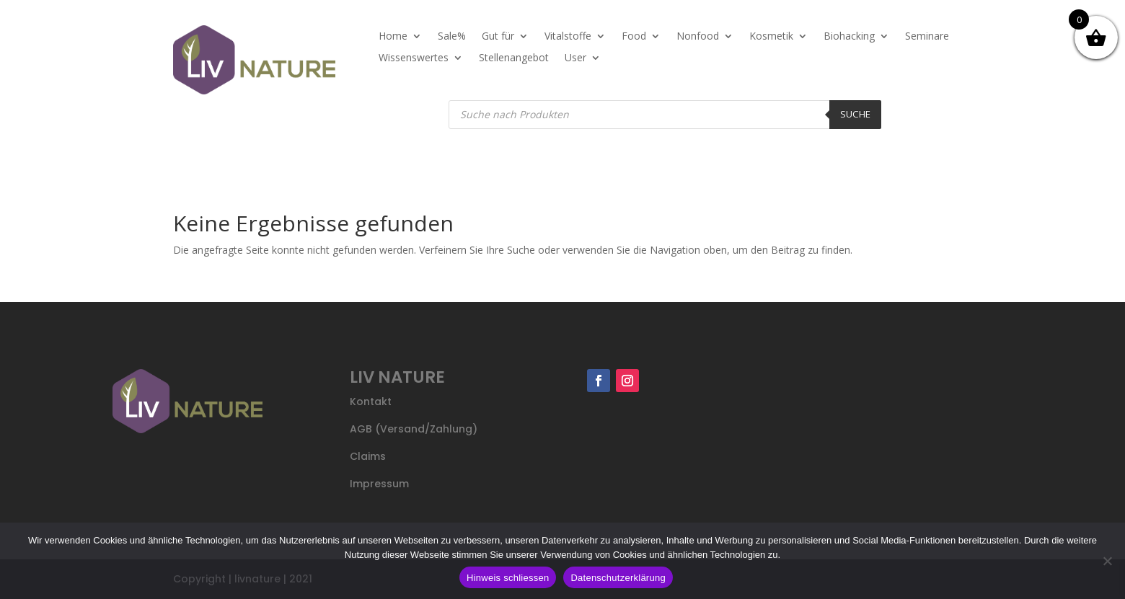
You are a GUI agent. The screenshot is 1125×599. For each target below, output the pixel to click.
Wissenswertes (414, 58)
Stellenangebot (514, 58)
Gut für (498, 37)
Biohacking (849, 37)
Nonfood (697, 37)
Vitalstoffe (567, 37)
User (575, 58)
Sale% (452, 37)
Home (393, 37)
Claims (368, 456)
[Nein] (1107, 561)
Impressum (379, 483)
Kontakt (371, 401)
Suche (855, 113)
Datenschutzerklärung (617, 577)
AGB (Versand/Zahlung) (413, 429)
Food (634, 37)
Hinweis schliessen (508, 577)
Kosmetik (771, 37)
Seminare (927, 37)
